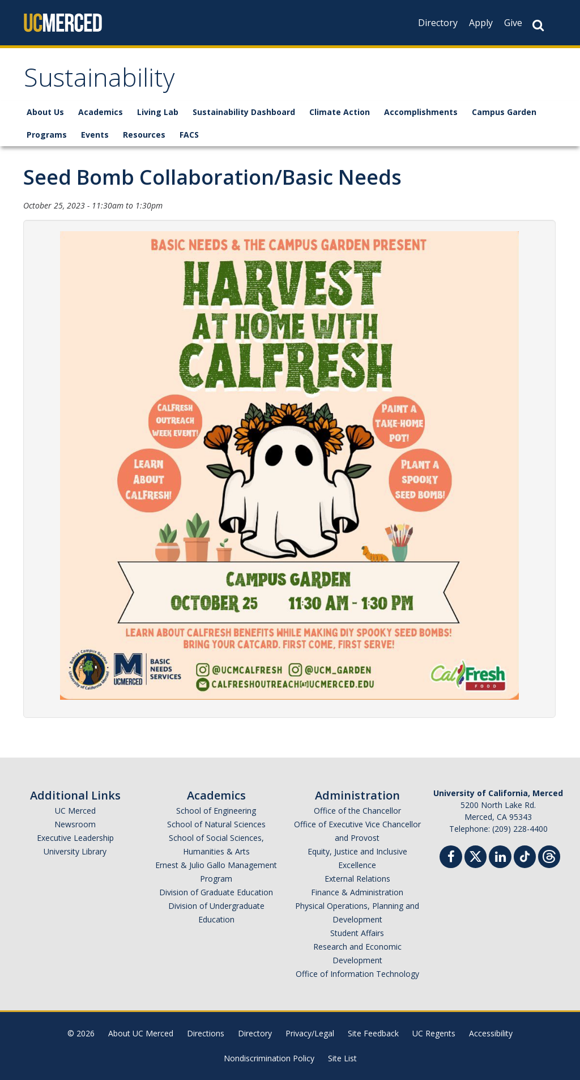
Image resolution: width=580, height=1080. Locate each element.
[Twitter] (475, 855)
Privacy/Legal (309, 1033)
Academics (100, 112)
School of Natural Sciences (216, 824)
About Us (45, 112)
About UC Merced (140, 1033)
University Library (75, 851)
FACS (189, 134)
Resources (144, 134)
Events (95, 134)
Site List (342, 1058)
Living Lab (157, 112)
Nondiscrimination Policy (269, 1058)
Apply (481, 22)
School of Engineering (216, 810)
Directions (205, 1033)
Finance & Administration (357, 892)
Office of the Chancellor (357, 810)
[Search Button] (538, 25)
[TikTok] (524, 855)
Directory (438, 22)
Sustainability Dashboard (244, 112)
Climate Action (339, 112)
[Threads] (549, 855)
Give (513, 22)
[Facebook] (451, 858)
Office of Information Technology (357, 973)
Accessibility (491, 1033)
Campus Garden (504, 112)
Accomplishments (421, 112)
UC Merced (75, 810)
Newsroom (75, 824)
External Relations (357, 878)
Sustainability (99, 81)
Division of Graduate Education (216, 892)
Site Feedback (373, 1033)
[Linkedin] (500, 858)
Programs (47, 134)
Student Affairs (357, 933)
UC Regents (433, 1033)
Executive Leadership (75, 837)
